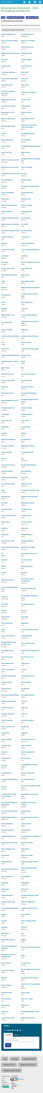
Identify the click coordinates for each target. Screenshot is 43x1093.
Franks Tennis (5, 617)
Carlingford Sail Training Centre (10, 173)
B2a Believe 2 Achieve (27, 604)
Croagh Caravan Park (7, 268)
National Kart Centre (7, 580)
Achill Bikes (24, 256)
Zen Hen (3, 787)
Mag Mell (4, 309)
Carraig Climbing (6, 773)
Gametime (4, 597)
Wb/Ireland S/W (26, 199)
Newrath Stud (25, 689)
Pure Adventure (26, 218)
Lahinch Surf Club (6, 152)
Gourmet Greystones (7, 830)
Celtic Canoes (25, 420)
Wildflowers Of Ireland (28, 446)
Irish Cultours (5, 349)
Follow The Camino (26, 205)
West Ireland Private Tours (29, 553)
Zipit (22, 458)
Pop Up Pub (4, 262)
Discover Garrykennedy (28, 588)
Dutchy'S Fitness (6, 689)
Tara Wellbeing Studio (27, 133)
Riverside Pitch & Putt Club (9, 843)
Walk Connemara (26, 745)
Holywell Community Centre (29, 496)
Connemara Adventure (8, 72)
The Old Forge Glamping (28, 465)
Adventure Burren (26, 380)
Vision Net (14, 1077)
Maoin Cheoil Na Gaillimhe (9, 477)
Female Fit (24, 927)
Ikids (22, 368)
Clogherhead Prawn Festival (29, 862)
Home (3, 17)
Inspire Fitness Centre (27, 119)
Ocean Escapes (6, 66)
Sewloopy (4, 927)
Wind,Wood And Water (28, 547)
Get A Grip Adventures (8, 484)
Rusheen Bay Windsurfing (29, 315)
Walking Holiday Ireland (8, 701)
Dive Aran (24, 173)
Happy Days (5, 534)
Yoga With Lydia (6, 745)
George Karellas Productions (29, 817)
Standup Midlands (26, 636)
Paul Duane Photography (28, 393)
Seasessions (5, 199)
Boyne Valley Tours (27, 302)
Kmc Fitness (4, 387)
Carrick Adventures (7, 720)
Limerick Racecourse (27, 47)
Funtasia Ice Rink (6, 452)
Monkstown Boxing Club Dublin (10, 230)
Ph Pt (2, 342)
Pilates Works (25, 849)
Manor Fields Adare (7, 140)
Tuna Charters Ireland (8, 465)
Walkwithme (5, 427)
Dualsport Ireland (6, 682)
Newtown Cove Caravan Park (10, 160)
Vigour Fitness (25, 275)
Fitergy (23, 361)
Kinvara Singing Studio (28, 752)
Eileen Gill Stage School (8, 849)
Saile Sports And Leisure (28, 374)
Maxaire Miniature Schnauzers (30, 262)
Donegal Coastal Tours (8, 408)
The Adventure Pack (7, 393)
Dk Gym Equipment (7, 824)
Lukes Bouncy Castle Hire (28, 92)
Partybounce (25, 623)
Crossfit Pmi (4, 256)
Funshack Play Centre (7, 541)
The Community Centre (28, 643)
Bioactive (4, 287)
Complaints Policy (27, 1065)
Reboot (3, 566)
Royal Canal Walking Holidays (10, 695)
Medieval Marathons (27, 541)
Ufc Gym (3, 458)
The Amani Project (6, 509)
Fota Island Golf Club (27, 452)
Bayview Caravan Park (28, 773)
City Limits (24, 572)
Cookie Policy (9, 1065)
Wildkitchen (24, 330)
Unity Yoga (24, 708)
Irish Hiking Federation (27, 695)
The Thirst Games (26, 560)
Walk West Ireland (6, 992)
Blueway (3, 978)
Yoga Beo (4, 433)
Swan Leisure (25, 85)
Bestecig (3, 243)
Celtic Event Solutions (7, 192)
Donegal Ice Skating (7, 446)
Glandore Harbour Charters (9, 361)
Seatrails (4, 921)
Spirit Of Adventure (7, 237)
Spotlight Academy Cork (8, 836)
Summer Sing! (25, 992)
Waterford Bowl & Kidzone (9, 817)
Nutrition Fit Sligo (26, 180)
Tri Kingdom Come (26, 53)
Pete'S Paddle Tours (7, 876)
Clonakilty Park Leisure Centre (10, 336)
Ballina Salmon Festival (28, 1018)
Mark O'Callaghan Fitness (28, 921)
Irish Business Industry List (15, 17)
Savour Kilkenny (26, 140)
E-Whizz (3, 133)
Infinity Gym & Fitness (27, 387)
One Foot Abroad (26, 66)
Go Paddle (4, 503)
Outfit (3, 281)
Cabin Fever (24, 528)
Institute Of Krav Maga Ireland (30, 650)
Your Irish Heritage (26, 167)
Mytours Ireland (26, 682)
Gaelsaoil (4, 752)
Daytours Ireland (26, 824)
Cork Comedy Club (6, 623)
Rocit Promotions (6, 985)
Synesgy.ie (14, 1085)
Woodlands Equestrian (8, 940)
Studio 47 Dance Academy (9, 205)
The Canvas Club (6, 420)
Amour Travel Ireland (7, 669)
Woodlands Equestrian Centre (30, 1011)
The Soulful (4, 604)
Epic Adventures (26, 439)
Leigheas (4, 914)
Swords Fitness (25, 427)
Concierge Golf (25, 237)
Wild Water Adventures (8, 439)
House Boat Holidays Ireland (10, 908)
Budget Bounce (25, 811)
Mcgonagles (5, 883)
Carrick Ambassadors (27, 676)
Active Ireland (5, 522)
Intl (20, 1030)
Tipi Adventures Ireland (8, 106)
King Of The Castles (27, 855)
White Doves (25, 1005)
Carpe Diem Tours (26, 268)
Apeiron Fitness (6, 963)
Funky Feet (24, 309)
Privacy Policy (29, 1059)
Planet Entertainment (27, 34)
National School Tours (8, 727)
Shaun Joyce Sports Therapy (9, 547)
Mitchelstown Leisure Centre (9, 167)
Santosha (24, 701)
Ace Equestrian (25, 963)
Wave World (24, 72)
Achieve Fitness (6, 146)
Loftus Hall (24, 79)
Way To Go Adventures (8, 636)
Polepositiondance (7, 895)
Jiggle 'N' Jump (5, 368)
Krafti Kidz (24, 714)
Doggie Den (24, 733)
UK (15, 1030)
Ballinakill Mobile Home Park (9, 400)
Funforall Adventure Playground (30, 836)
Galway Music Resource (8, 515)
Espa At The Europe (7, 657)
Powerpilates (25, 883)
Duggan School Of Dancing (29, 908)
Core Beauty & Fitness (27, 779)
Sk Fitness (24, 610)
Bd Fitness (4, 528)
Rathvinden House (7, 85)
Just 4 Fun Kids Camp (27, 657)
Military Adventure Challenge (10, 224)
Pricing (15, 1059)
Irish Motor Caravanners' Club (30, 490)
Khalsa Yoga (5, 889)
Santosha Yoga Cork (7, 708)
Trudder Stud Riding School (9, 779)
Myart (3, 490)
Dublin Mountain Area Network (30, 287)
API (12, 1082)
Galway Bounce (25, 106)
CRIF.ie (13, 1083)
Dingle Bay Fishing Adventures (10, 355)
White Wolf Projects (27, 843)
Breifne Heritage (6, 739)
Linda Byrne (24, 889)
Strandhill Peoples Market (9, 275)
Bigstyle (23, 940)
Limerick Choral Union (7, 1018)
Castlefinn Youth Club (7, 714)
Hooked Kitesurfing (27, 192)
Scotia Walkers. (25, 876)
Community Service (32, 17)
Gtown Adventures (7, 211)
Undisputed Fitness (27, 414)
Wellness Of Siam (26, 484)
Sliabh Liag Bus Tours (7, 315)
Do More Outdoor (26, 522)
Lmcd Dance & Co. (26, 515)
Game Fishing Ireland (27, 243)
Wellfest (23, 433)
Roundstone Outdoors (28, 503)
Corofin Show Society (7, 250)
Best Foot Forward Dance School (30, 947)
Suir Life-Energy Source (28, 739)
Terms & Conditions (11, 1071)
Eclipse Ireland (25, 152)
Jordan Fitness (5, 733)
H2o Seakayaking (6, 322)
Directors (17, 1035)
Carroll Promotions (26, 230)
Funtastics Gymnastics (8, 380)
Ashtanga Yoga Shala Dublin (9, 218)
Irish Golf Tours (25, 100)
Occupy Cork (25, 727)
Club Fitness (5, 1011)
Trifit (22, 933)
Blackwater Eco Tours (7, 112)
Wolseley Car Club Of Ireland (29, 978)
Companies (8, 1035)
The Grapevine (5, 295)
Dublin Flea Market (7, 471)
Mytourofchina (25, 914)
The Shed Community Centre (29, 895)
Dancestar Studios (26, 408)
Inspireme (4, 560)
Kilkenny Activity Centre (8, 119)
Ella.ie (12, 1088)
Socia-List (4, 766)
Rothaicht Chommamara (8, 676)
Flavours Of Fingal (6, 330)
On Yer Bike (24, 224)
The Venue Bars (6, 999)
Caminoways (5, 414)
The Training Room (7, 180)
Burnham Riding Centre (8, 126)
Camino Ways (5, 47)
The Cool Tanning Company (9, 40)
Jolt (2, 553)
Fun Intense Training (7, 970)
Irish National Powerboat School (30, 146)
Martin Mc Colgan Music (28, 902)
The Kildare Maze (26, 509)
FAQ (4, 1059)
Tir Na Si (3, 572)
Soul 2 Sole (24, 477)
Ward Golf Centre (26, 112)
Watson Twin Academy (28, 40)
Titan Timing (24, 617)
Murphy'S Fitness (26, 342)
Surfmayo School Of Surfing (29, 336)
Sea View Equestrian (27, 720)
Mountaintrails (5, 496)
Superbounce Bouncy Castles (30, 349)
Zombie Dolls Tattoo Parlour (9, 869)
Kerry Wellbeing (26, 471)
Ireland (8, 1030)
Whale (23, 956)
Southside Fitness (26, 211)
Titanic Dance (5, 933)
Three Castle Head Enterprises (30, 250)
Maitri (3, 629)
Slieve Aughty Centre (7, 663)
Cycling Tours (5, 855)
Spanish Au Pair (26, 355)
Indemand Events (6, 862)
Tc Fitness (24, 669)
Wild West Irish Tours (7, 374)
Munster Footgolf (26, 60)
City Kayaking (5, 1005)
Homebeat (4, 60)
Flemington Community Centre (30, 186)
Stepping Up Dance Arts (8, 100)
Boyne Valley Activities (27, 281)
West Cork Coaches (27, 999)
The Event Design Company (9, 811)
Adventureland (25, 830)
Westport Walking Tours (8, 34)
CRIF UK (13, 1086)
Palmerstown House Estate (9, 79)
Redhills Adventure (26, 534)
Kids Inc (3, 302)
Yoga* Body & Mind (27, 566)
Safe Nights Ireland (7, 650)
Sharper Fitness (6, 758)
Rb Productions (25, 758)
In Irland (3, 610)
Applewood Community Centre (10, 53)
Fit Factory (4, 186)
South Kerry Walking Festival (29, 629)
